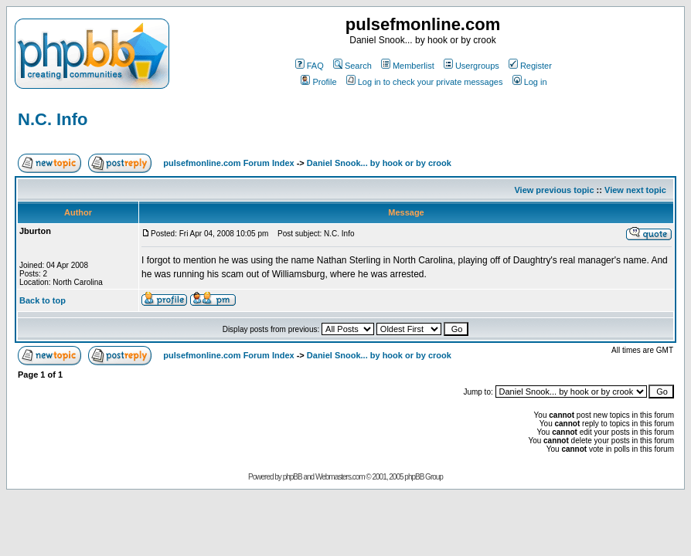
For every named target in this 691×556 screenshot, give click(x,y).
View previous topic (554, 190)
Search (352, 65)
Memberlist (407, 65)
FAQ (309, 65)
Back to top (42, 300)
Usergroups (471, 65)
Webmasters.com (340, 477)
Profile (318, 81)
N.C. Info (52, 119)
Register (530, 65)
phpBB (292, 477)
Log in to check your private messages (424, 81)
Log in (529, 81)
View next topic (635, 190)
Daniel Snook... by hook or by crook (379, 163)
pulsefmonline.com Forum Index (228, 163)
